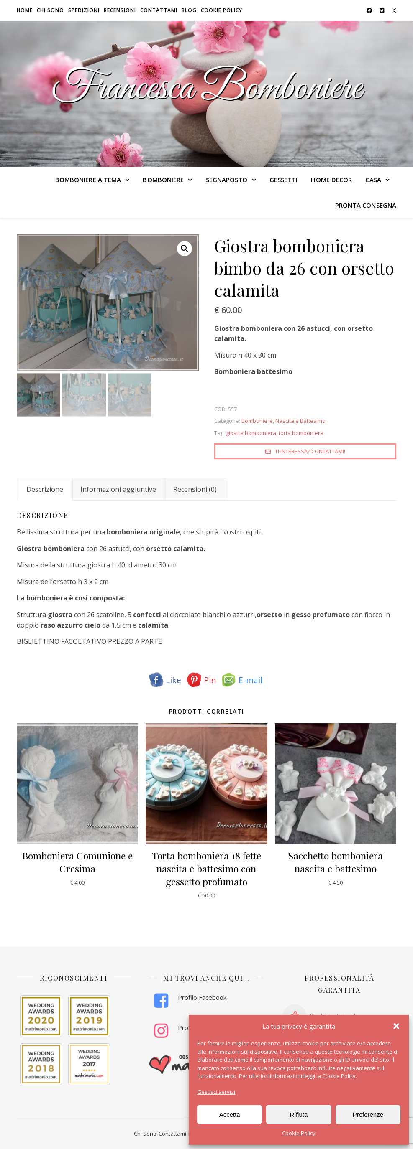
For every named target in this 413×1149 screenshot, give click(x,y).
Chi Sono (145, 1133)
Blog (189, 10)
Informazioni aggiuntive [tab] (118, 489)
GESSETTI (283, 179)
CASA (373, 179)
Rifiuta (299, 1114)
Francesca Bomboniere (206, 89)
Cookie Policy (299, 1133)
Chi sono (50, 10)
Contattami (158, 10)
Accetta (229, 1114)
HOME (25, 10)
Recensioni (120, 10)
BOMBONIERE (163, 179)
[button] (396, 1026)
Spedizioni (84, 10)
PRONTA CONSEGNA (366, 205)
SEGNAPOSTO (227, 179)
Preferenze (368, 1114)
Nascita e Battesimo (300, 421)
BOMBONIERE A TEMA (88, 179)
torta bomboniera (301, 433)
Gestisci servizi (216, 1092)
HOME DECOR (331, 179)
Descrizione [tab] (44, 489)
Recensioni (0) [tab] (195, 489)
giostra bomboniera (251, 433)
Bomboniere (257, 421)
